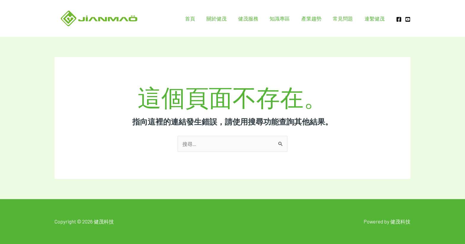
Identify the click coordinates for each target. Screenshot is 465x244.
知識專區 (284, 18)
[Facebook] (399, 19)
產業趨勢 (315, 18)
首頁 (199, 18)
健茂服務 (254, 18)
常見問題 (345, 18)
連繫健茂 (375, 18)
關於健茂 (224, 18)
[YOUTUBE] (407, 19)
